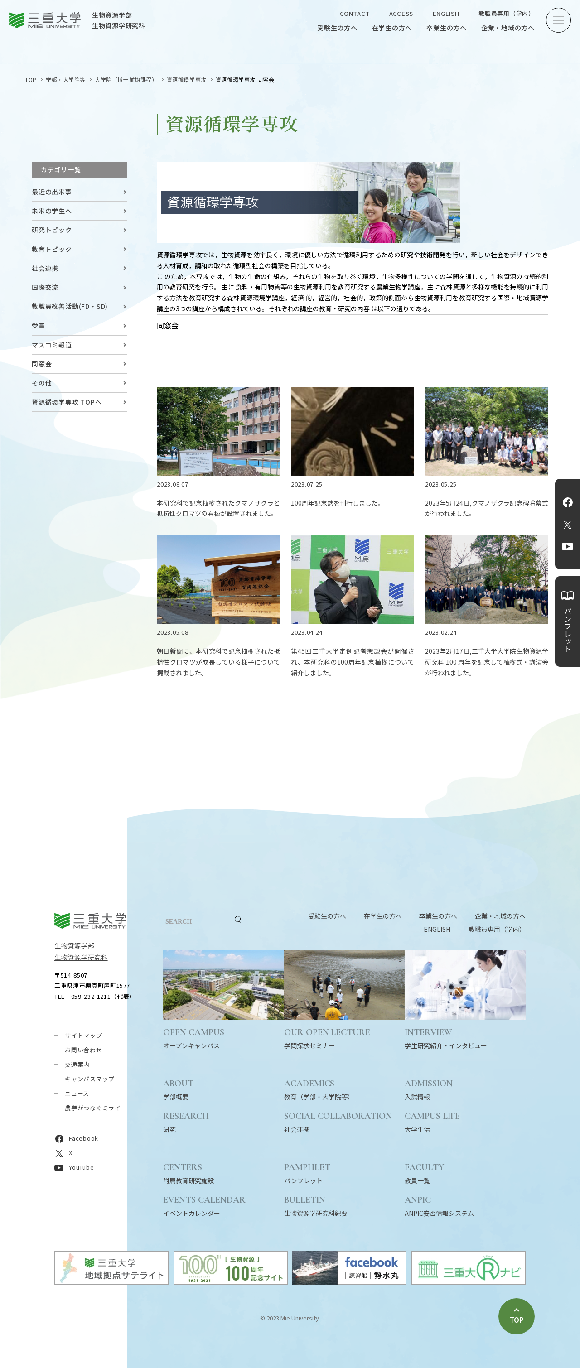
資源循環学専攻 (187, 79)
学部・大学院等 (66, 79)
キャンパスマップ (90, 1078)
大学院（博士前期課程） (126, 79)
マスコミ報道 (52, 344)
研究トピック (52, 229)
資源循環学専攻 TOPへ (67, 401)
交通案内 (77, 1064)
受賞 (38, 325)
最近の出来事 (52, 191)
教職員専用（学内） (506, 13)
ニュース (77, 1093)
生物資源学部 (74, 945)
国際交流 (45, 287)
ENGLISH (446, 13)
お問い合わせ (83, 1049)
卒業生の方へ (446, 27)
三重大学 (90, 921)
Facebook (568, 502)
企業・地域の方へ (508, 27)
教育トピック (52, 249)
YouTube (567, 547)
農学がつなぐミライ (93, 1107)
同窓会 (42, 363)
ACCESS (401, 13)
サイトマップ (83, 1035)
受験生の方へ (337, 27)
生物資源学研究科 (81, 957)
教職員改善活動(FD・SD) (70, 306)
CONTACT (355, 13)
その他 (42, 382)
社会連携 (45, 268)
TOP (31, 79)
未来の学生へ (52, 210)
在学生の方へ (392, 27)
